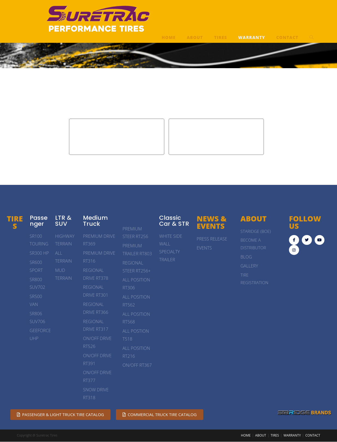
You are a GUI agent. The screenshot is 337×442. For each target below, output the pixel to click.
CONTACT (312, 435)
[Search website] (311, 37)
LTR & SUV (63, 221)
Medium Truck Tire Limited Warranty (216, 136)
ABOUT (260, 435)
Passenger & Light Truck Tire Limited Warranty (116, 136)
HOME (246, 435)
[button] (60, 415)
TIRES (15, 222)
